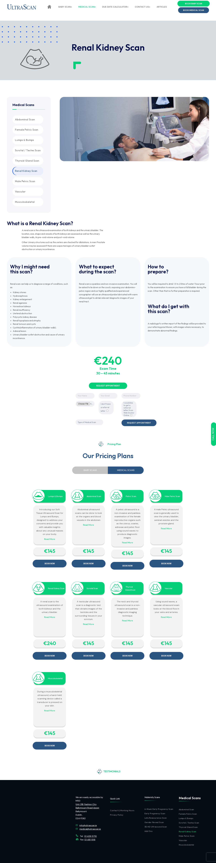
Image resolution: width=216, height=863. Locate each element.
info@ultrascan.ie (199, 3)
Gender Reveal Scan (154, 811)
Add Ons (149, 820)
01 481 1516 (89, 828)
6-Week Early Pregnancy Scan (159, 798)
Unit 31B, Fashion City (86, 793)
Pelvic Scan (131, 493)
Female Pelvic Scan (26, 129)
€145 (49, 548)
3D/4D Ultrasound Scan (156, 815)
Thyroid (129, 581)
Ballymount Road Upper (87, 796)
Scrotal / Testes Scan (28, 150)
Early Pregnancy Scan (155, 802)
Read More (49, 536)
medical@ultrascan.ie (90, 817)
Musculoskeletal (25, 201)
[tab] (90, 467)
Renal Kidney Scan (26, 170)
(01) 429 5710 (97, 3)
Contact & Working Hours (122, 799)
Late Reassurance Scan (156, 806)
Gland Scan (130, 584)
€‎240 (49, 637)
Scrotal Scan (92, 582)
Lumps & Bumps (24, 140)
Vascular (20, 191)
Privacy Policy (116, 803)
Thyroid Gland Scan (27, 160)
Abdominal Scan (25, 119)
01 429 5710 (90, 824)
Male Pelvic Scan (25, 181)
